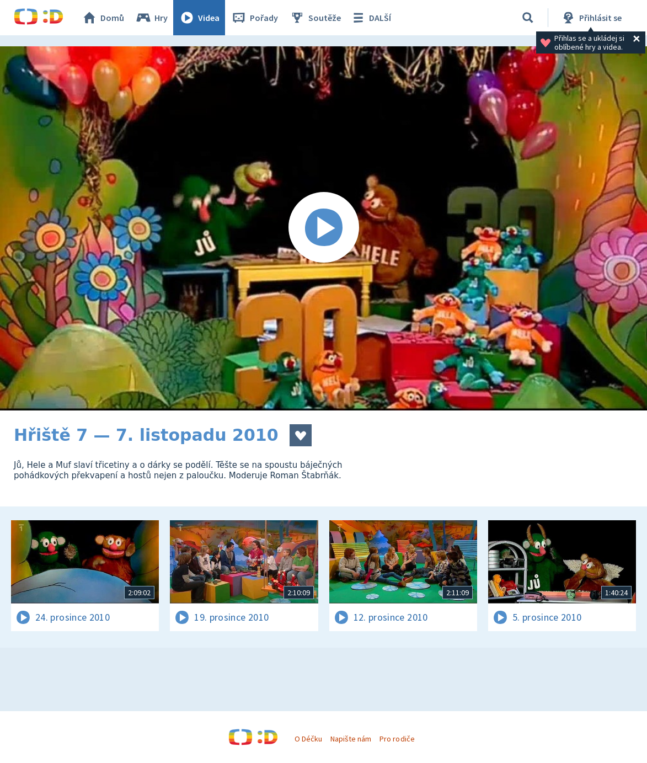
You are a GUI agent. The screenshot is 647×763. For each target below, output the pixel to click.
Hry (151, 17)
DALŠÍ (370, 17)
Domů (102, 17)
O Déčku (308, 739)
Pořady (254, 17)
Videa (199, 17)
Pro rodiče (396, 739)
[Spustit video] (323, 228)
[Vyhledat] (528, 17)
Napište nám (350, 739)
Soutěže (315, 17)
